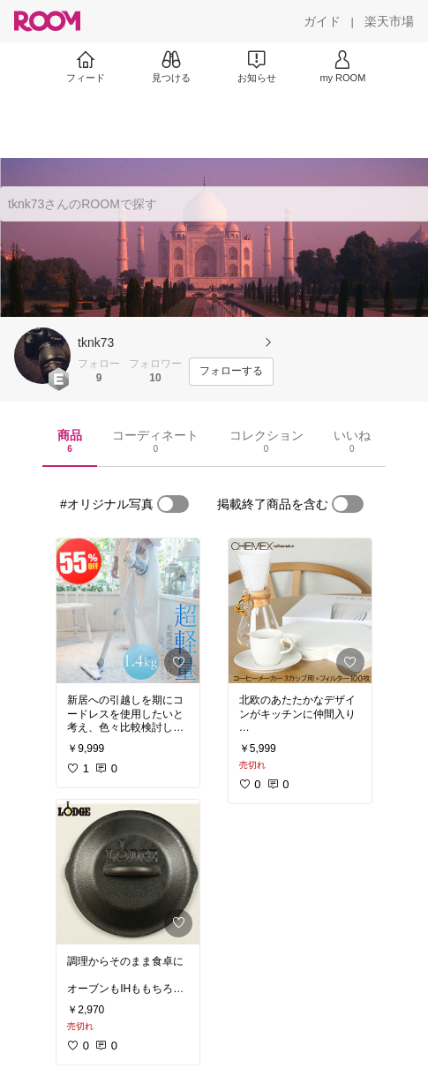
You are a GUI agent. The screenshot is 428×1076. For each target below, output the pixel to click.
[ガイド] (322, 21)
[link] (127, 610)
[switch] (173, 504)
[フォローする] (231, 371)
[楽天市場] (389, 21)
